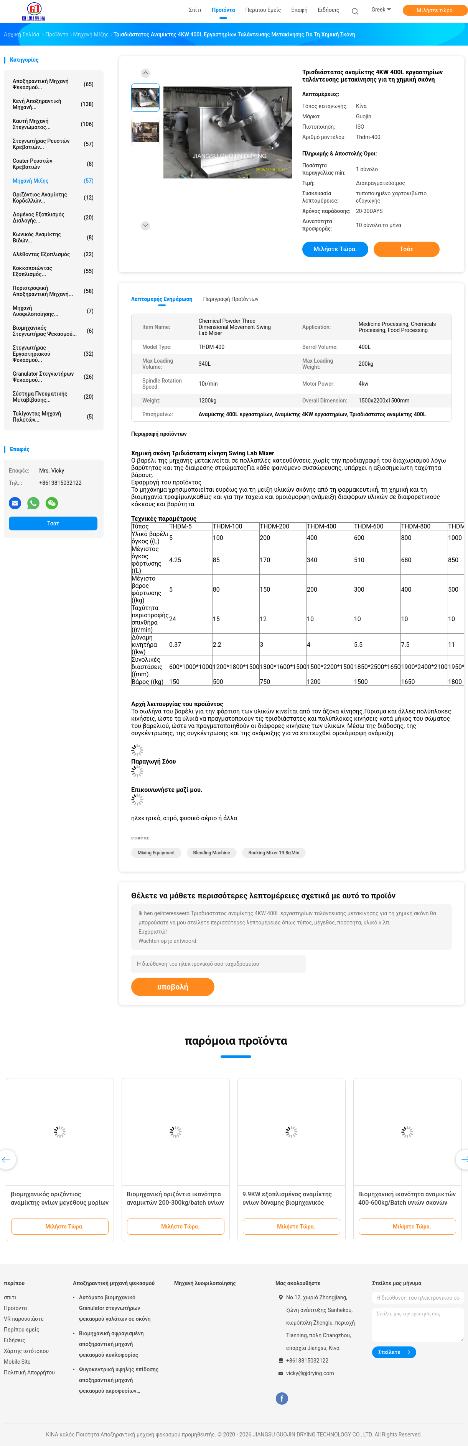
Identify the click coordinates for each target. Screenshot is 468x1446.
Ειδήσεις (14, 1340)
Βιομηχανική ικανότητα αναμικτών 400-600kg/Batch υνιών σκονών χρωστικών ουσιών (407, 1203)
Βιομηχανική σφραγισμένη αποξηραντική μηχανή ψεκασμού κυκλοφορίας (111, 1344)
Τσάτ (53, 523)
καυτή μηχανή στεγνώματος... (53, 124)
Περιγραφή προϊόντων (231, 299)
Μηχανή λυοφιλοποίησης (205, 1283)
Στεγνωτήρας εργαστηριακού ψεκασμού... (53, 354)
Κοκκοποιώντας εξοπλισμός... (53, 271)
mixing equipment (156, 852)
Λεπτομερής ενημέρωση (161, 299)
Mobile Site (17, 1362)
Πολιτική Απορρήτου (29, 1372)
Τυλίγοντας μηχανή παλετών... (53, 417)
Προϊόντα (15, 1308)
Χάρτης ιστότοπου (26, 1351)
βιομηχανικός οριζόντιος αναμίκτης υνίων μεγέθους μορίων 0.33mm (60, 1203)
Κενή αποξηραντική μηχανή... (53, 104)
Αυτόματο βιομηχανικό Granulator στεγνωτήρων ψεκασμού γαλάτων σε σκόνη (115, 1308)
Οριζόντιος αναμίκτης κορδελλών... (53, 197)
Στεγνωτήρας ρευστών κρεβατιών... (53, 144)
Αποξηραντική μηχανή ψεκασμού (114, 1283)
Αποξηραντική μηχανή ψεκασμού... (53, 84)
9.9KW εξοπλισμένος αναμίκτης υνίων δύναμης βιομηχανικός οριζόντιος (287, 1203)
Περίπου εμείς (22, 1330)
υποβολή (172, 986)
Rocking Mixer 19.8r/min (274, 852)
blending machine (211, 852)
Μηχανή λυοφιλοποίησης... (53, 311)
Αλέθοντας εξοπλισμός (53, 254)
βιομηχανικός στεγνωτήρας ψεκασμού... (53, 331)
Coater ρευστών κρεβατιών (53, 164)
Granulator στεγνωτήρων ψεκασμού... (53, 377)
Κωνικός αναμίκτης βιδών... (53, 237)
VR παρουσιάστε (24, 1319)
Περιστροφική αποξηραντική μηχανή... (53, 291)
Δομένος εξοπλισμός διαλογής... (53, 217)
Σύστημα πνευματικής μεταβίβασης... (53, 397)
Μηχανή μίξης (53, 181)
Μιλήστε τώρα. (435, 10)
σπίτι (10, 1297)
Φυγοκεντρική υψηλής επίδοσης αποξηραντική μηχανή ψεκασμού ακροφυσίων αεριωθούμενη (118, 1381)
